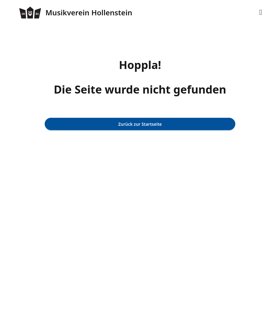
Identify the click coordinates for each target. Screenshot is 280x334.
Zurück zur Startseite (140, 124)
